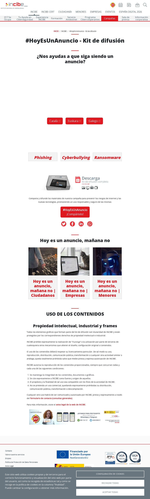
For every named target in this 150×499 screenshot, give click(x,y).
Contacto (8, 451)
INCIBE (34, 11)
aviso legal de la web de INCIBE (70, 404)
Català (53, 121)
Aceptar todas (110, 492)
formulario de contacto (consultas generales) (51, 398)
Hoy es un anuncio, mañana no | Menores (107, 288)
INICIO (56, 31)
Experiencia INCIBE (42, 18)
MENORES (81, 11)
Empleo (8, 458)
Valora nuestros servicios (15, 454)
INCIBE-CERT (47, 11)
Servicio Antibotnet (71, 18)
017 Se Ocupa (7, 18)
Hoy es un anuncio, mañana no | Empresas (75, 288)
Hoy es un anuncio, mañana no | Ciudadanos (43, 288)
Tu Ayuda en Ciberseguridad (25, 18)
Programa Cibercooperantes (90, 18)
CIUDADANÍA (65, 11)
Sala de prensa (125, 18)
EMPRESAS (95, 11)
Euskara (73, 121)
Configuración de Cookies (110, 474)
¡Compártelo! (75, 212)
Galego (93, 121)
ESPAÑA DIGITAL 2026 (130, 11)
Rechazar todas (110, 483)
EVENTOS (110, 11)
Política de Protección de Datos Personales (21, 462)
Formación (56, 18)
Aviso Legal (9, 466)
